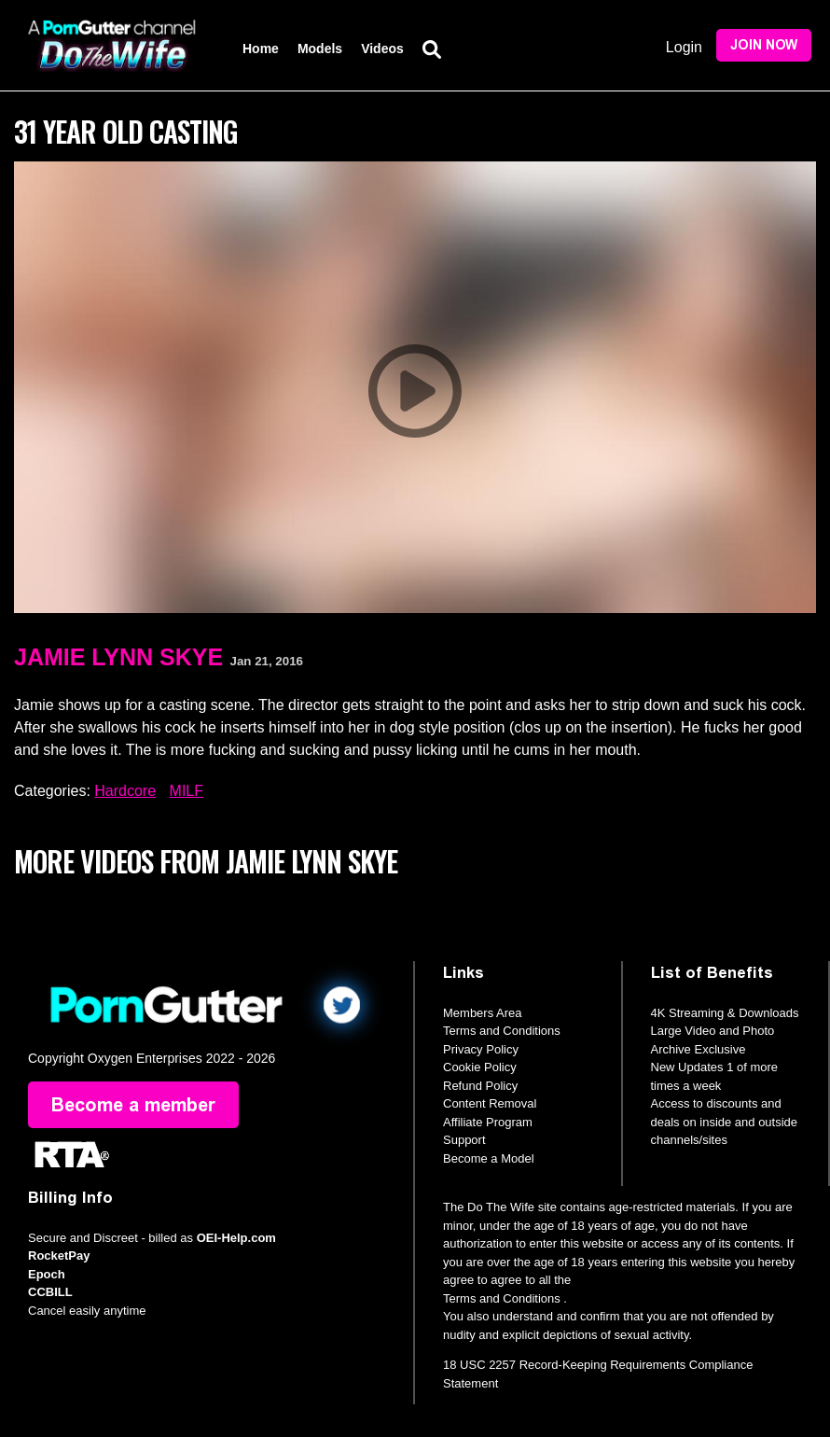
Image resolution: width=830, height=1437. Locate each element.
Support (464, 1140)
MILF (186, 791)
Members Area (482, 1013)
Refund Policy (480, 1086)
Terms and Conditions (501, 1031)
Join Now (763, 45)
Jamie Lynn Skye (118, 657)
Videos (382, 48)
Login (684, 47)
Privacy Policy (481, 1049)
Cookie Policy (480, 1067)
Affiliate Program (488, 1122)
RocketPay (59, 1256)
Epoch (46, 1274)
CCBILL (50, 1292)
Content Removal (489, 1103)
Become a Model (488, 1158)
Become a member (133, 1105)
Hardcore (125, 791)
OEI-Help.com (236, 1238)
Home (260, 48)
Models (319, 48)
